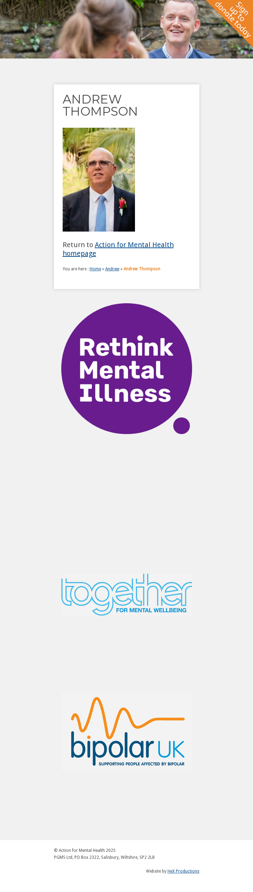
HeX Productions (183, 871)
